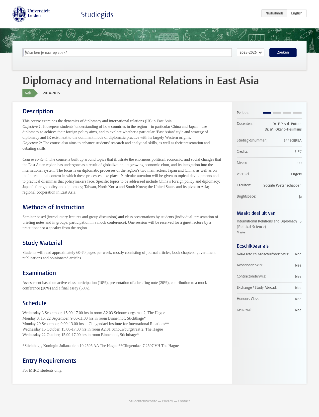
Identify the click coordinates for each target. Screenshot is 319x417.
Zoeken (283, 52)
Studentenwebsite (143, 401)
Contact (184, 401)
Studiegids (97, 14)
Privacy (167, 401)
